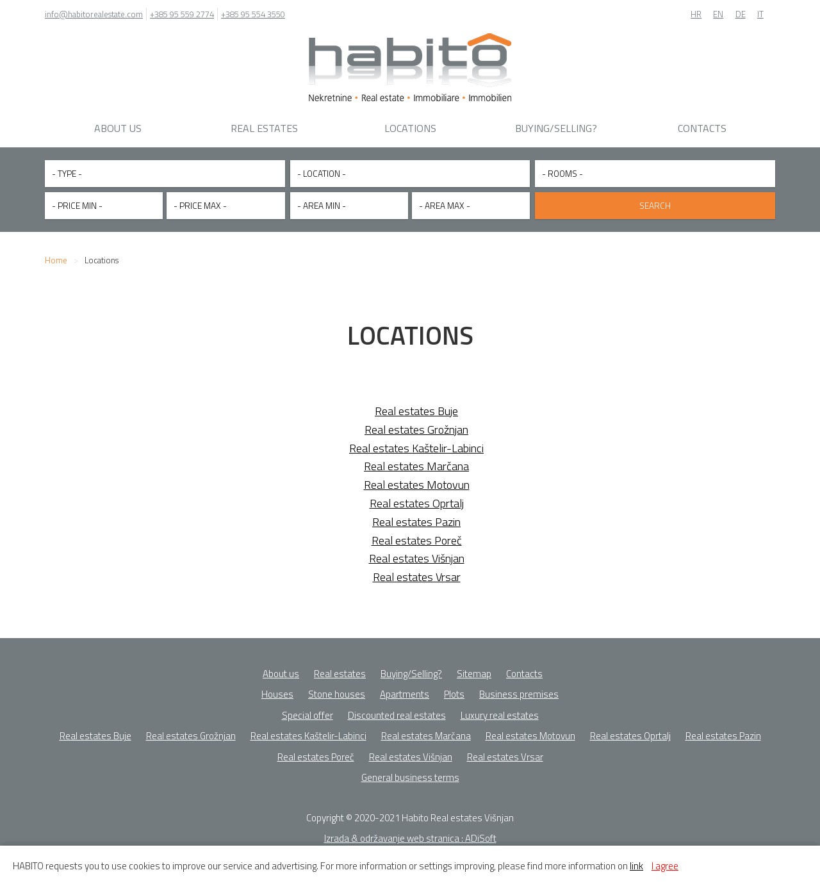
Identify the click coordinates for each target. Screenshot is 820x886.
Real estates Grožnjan (416, 426)
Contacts (702, 128)
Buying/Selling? (556, 128)
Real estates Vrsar (417, 573)
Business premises (519, 691)
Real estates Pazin (416, 518)
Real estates (264, 128)
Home (56, 256)
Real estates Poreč (417, 537)
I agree (665, 865)
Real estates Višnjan (416, 555)
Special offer (307, 712)
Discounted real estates (397, 712)
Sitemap (474, 670)
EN (718, 14)
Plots (454, 691)
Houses (277, 691)
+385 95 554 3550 (253, 14)
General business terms (410, 774)
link (636, 865)
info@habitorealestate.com (94, 14)
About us (118, 128)
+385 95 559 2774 (182, 14)
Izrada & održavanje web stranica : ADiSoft (410, 835)
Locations (410, 128)
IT (760, 14)
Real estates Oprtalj (417, 500)
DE (740, 14)
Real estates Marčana (416, 463)
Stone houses (336, 691)
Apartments (404, 691)
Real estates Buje (416, 407)
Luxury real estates (500, 712)
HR (696, 14)
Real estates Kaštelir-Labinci (416, 445)
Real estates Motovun (417, 481)
